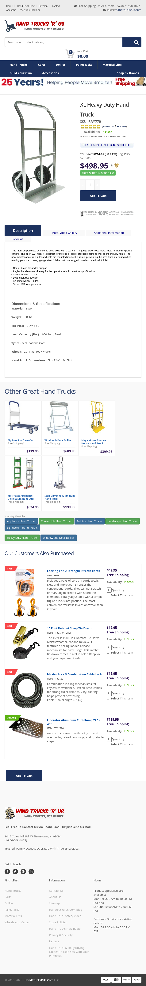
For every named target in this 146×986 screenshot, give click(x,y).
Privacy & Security (61, 935)
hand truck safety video (65, 916)
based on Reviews (114, 126)
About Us (11, 10)
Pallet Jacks (84, 64)
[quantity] (90, 185)
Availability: (92, 131)
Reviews (18, 239)
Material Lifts (112, 64)
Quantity (118, 590)
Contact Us (56, 890)
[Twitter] (15, 871)
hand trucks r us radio (65, 928)
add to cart (98, 196)
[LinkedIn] (31, 871)
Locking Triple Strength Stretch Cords (73, 571)
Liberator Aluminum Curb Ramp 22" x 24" (74, 721)
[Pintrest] (23, 871)
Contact (56, 6)
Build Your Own (21, 73)
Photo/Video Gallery (64, 233)
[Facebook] (7, 871)
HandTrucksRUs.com (39, 980)
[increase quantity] (97, 185)
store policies (58, 922)
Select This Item (121, 595)
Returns (54, 941)
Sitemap (43, 6)
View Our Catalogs (30, 10)
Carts (41, 64)
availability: (115, 582)
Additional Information (109, 233)
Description (23, 230)
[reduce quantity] (83, 185)
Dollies (60, 64)
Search (129, 42)
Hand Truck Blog (26, 6)
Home (9, 6)
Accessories (50, 73)
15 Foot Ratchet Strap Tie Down (69, 628)
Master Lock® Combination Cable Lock (74, 674)
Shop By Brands (128, 73)
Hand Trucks (19, 64)
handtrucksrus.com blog (65, 909)
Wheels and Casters (18, 922)
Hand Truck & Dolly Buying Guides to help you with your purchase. (69, 952)
